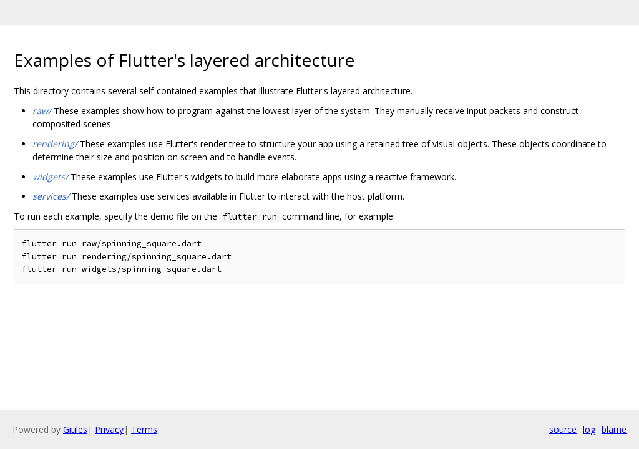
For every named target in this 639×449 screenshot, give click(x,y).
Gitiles (75, 429)
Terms (144, 429)
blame (614, 429)
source (563, 429)
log (589, 429)
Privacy (109, 429)
